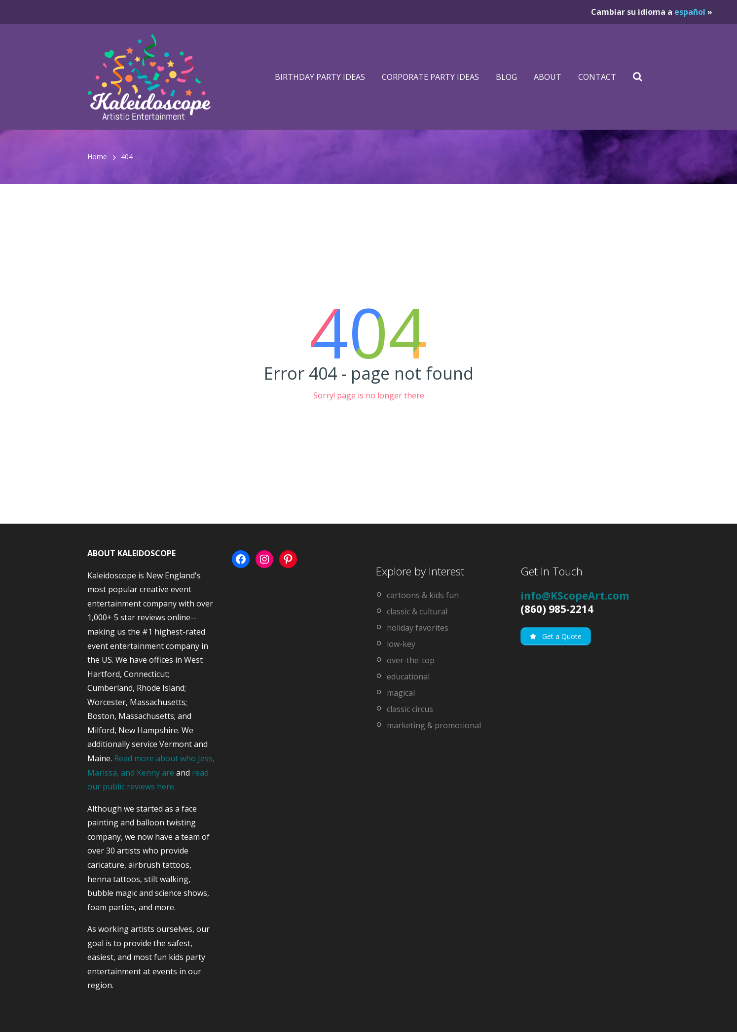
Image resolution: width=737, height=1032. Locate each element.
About (547, 76)
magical (401, 692)
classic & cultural (417, 611)
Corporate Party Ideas (430, 76)
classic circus (410, 709)
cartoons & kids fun (423, 595)
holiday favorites (417, 627)
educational (408, 676)
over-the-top (411, 660)
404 (127, 156)
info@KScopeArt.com (574, 596)
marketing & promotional (434, 725)
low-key (401, 644)
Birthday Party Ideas (320, 76)
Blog (506, 76)
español (689, 11)
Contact (597, 76)
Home (97, 156)
